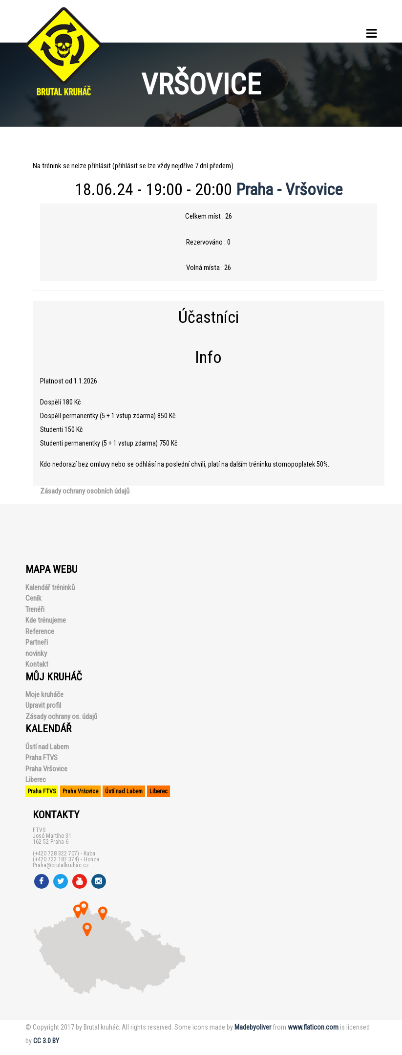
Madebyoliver (252, 1027)
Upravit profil (43, 705)
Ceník (33, 598)
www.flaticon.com (313, 1027)
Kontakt (36, 664)
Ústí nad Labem (47, 746)
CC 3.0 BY (46, 1041)
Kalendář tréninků (50, 587)
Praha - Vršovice (289, 189)
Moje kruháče (44, 694)
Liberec (35, 779)
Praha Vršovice (46, 768)
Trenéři (34, 609)
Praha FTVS (41, 757)
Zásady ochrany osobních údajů (84, 491)
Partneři (36, 642)
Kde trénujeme (45, 620)
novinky (36, 653)
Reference (39, 631)
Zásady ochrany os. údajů (61, 716)
